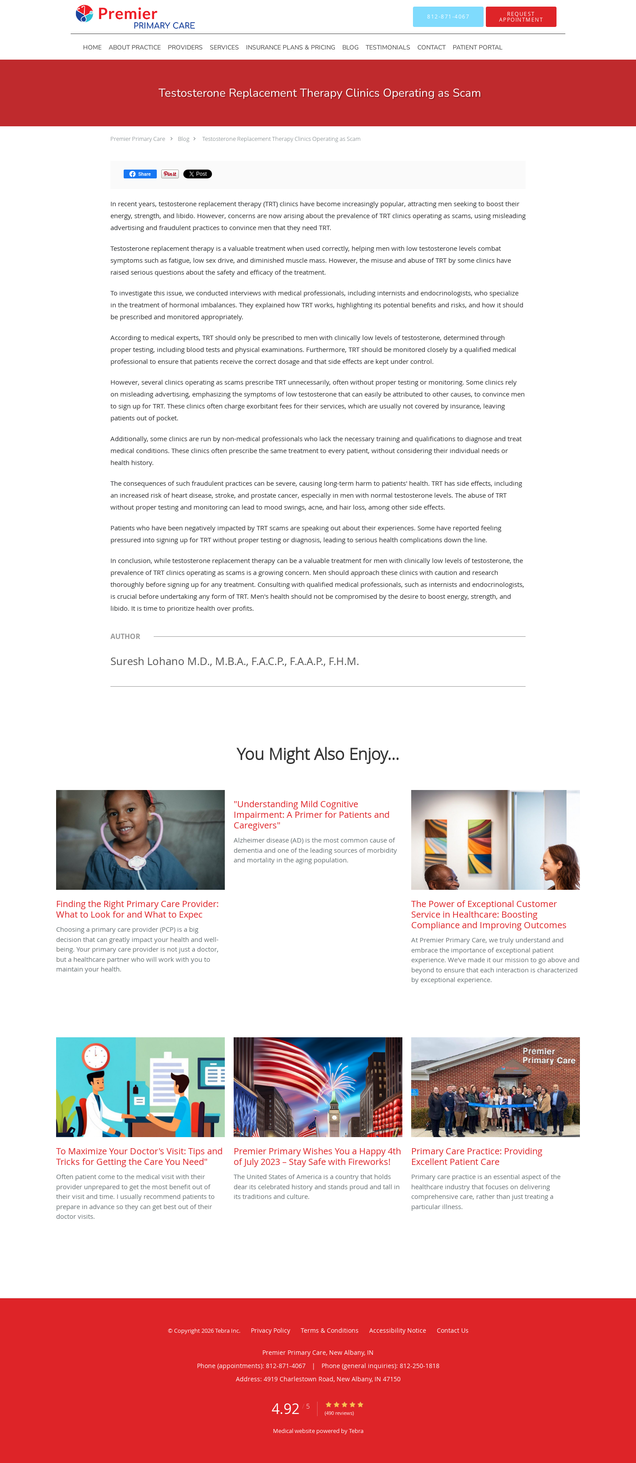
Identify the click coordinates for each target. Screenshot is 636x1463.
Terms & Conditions (330, 1330)
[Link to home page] (122, 17)
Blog (183, 139)
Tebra (356, 1431)
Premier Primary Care (137, 139)
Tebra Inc (227, 1330)
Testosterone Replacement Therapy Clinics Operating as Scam (280, 139)
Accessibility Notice (397, 1330)
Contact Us (453, 1330)
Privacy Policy (270, 1330)
